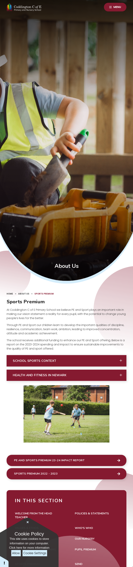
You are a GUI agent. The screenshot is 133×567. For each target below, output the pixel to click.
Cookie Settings (34, 553)
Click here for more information (29, 547)
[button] (66, 360)
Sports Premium (44, 293)
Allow (16, 553)
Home (10, 293)
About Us (23, 293)
